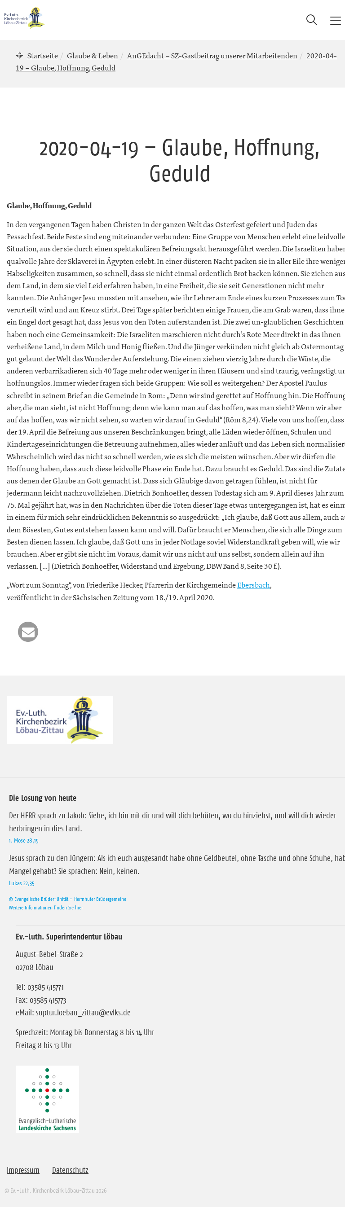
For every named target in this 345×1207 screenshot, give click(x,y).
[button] (28, 632)
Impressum (23, 1170)
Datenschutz (70, 1170)
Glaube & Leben (92, 56)
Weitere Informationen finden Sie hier (46, 907)
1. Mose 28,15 (24, 840)
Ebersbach (253, 585)
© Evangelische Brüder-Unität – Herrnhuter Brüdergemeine (67, 898)
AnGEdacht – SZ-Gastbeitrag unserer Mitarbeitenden (212, 56)
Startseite (42, 56)
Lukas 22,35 (22, 883)
